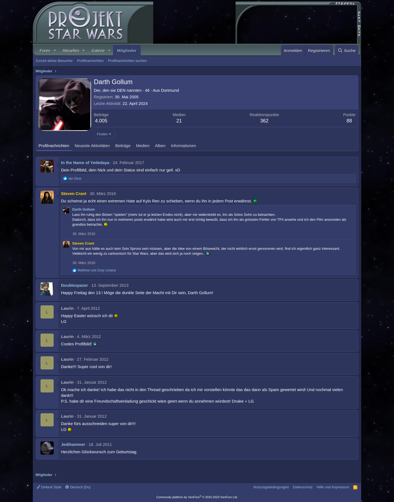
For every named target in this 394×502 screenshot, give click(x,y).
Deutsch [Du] (78, 487)
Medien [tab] (142, 145)
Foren (45, 50)
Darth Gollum (83, 209)
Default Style (49, 487)
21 (179, 121)
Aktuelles (71, 50)
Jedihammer (73, 444)
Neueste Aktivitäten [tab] (92, 145)
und (96, 270)
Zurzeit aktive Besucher (54, 61)
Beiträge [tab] (123, 145)
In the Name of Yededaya (85, 162)
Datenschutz (303, 487)
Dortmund (170, 90)
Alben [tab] (160, 145)
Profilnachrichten (90, 61)
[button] (55, 50)
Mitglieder (127, 50)
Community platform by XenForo (197, 497)
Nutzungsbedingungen (271, 487)
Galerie (98, 50)
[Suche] (346, 50)
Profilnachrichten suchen (127, 61)
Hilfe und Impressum (333, 487)
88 (349, 121)
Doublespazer (74, 285)
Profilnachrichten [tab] (54, 145)
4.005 (101, 121)
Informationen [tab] (183, 145)
